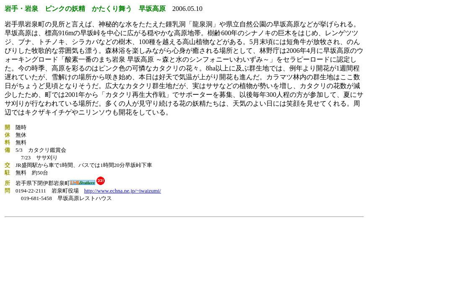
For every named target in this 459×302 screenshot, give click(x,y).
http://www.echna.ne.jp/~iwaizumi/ (122, 190)
